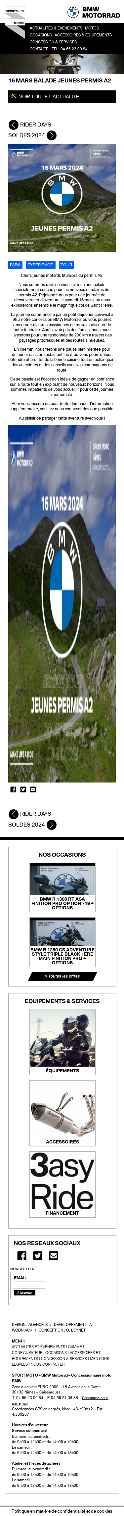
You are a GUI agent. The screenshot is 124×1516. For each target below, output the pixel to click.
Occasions (56, 1353)
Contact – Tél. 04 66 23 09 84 (59, 49)
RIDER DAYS (29, 125)
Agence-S (38, 1325)
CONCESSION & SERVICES (64, 1359)
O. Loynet (76, 1330)
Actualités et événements (38, 1347)
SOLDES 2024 (32, 135)
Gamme (75, 1347)
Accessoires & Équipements (83, 35)
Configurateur (27, 1353)
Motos (92, 28)
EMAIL (20, 1278)
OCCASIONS (41, 35)
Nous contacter (47, 1364)
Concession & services (53, 42)
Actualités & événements (56, 28)
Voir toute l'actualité (48, 96)
